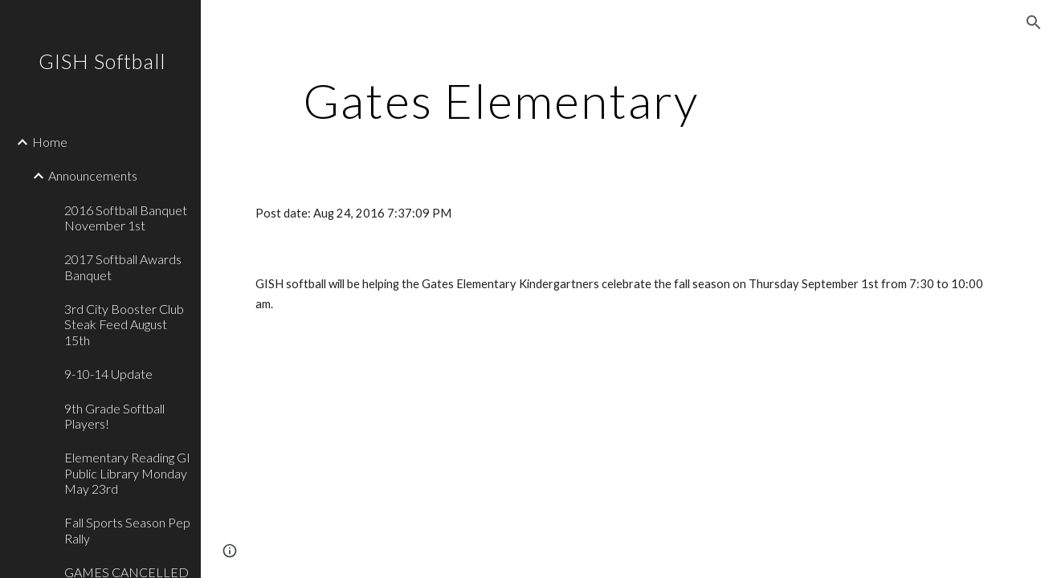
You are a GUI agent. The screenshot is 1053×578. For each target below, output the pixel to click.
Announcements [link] (92, 175)
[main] (501, 100)
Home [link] (49, 141)
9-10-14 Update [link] (108, 373)
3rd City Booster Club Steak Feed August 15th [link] (124, 324)
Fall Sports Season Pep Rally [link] (127, 530)
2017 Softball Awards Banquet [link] (123, 266)
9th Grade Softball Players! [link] (114, 416)
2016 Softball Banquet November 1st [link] (125, 217)
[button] (1033, 22)
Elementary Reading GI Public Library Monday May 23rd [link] (127, 473)
